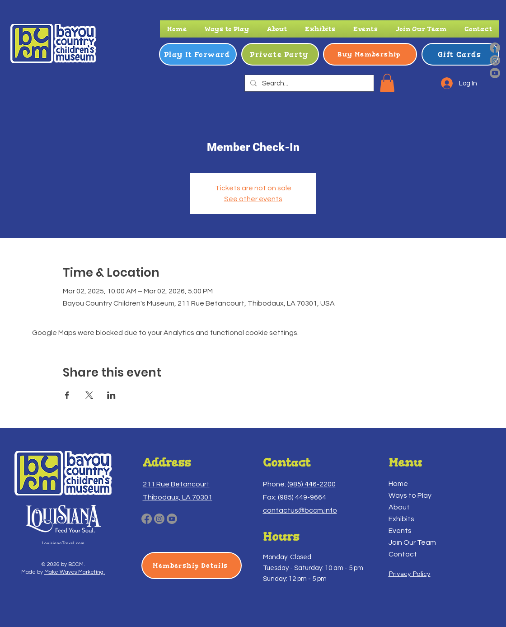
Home (398, 483)
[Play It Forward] (198, 54)
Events (400, 530)
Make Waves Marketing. (74, 572)
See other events (253, 199)
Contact (403, 554)
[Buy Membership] (370, 54)
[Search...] (308, 83)
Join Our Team (412, 542)
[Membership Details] (191, 565)
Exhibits (401, 519)
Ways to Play (410, 495)
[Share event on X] (89, 395)
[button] (226, 29)
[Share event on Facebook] (67, 395)
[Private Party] (280, 54)
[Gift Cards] (460, 54)
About (399, 507)
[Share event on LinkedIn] (111, 395)
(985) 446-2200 (311, 484)
